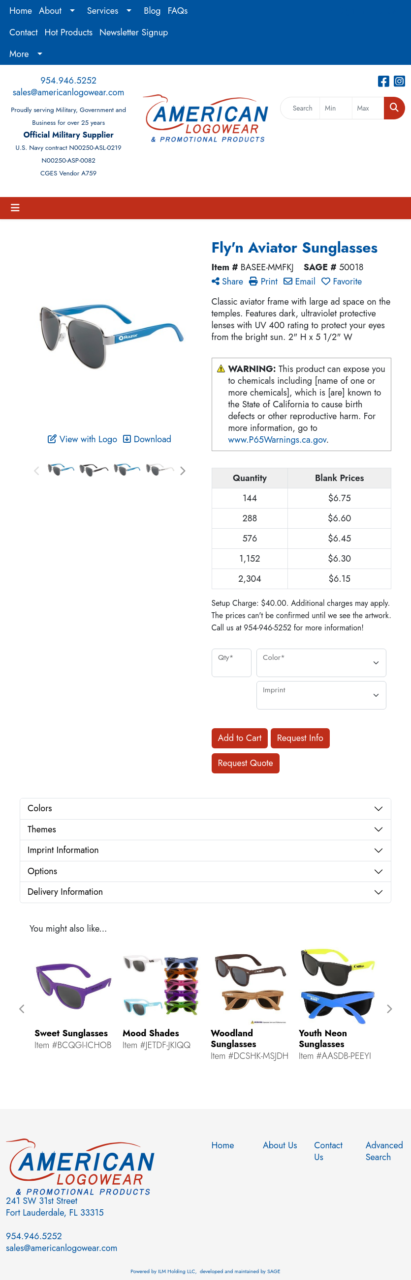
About (50, 10)
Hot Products (69, 32)
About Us (280, 1145)
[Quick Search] (300, 108)
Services (103, 10)
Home (20, 10)
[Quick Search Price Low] (335, 108)
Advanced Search (384, 1151)
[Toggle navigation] (15, 208)
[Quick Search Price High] (368, 108)
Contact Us (328, 1151)
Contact (23, 32)
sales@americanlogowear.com (69, 92)
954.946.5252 (68, 80)
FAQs (178, 10)
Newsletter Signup (133, 32)
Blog (152, 10)
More (19, 54)
